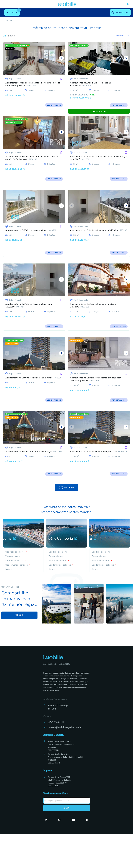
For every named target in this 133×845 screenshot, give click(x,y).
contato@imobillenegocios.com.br (65, 738)
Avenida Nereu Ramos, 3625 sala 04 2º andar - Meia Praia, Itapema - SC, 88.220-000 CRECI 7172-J (59, 792)
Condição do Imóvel (15, 563)
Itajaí (12, 20)
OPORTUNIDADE (99, 113)
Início (5, 20)
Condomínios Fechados (16, 576)
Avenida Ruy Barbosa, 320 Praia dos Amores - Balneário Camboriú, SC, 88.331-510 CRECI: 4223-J (65, 769)
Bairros (9, 580)
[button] (23, 562)
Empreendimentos (14, 571)
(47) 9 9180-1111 (56, 733)
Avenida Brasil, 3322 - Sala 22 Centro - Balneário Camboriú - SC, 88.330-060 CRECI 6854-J (61, 757)
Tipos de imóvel (13, 567)
